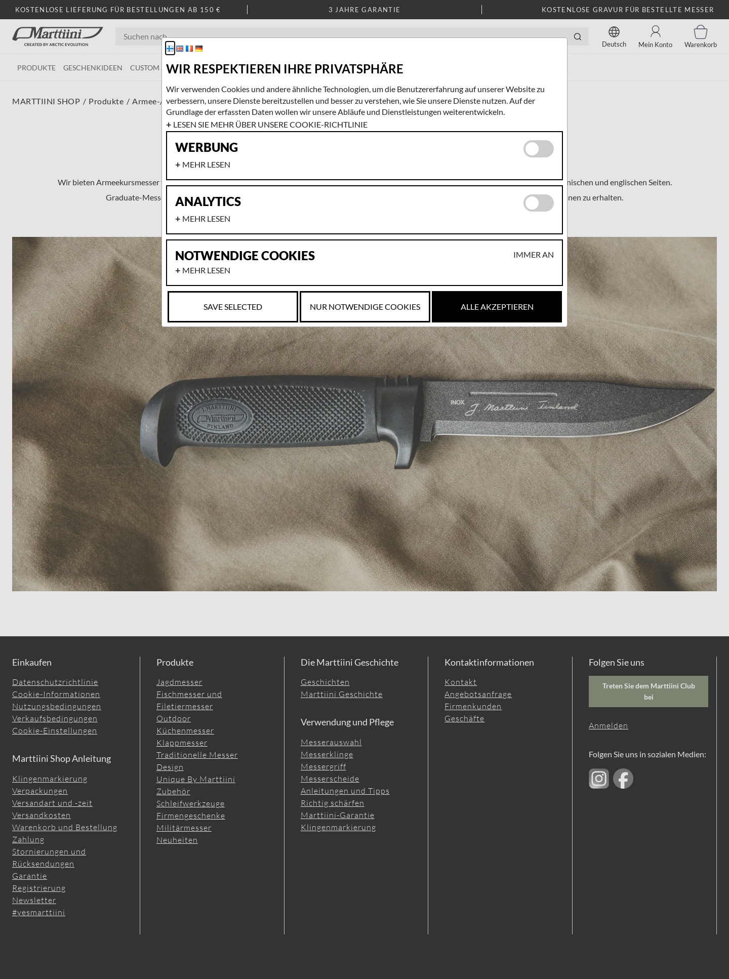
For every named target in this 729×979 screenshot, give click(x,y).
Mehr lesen (206, 164)
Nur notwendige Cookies (365, 306)
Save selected (233, 306)
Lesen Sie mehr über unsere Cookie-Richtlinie (270, 124)
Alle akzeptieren (497, 306)
